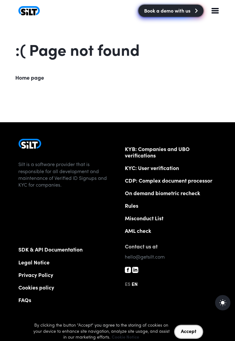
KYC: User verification (152, 169)
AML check (138, 231)
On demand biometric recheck (162, 194)
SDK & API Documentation (50, 250)
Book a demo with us (171, 11)
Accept (188, 331)
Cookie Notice (125, 337)
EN (135, 284)
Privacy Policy (35, 275)
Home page (29, 78)
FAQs (24, 301)
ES (127, 284)
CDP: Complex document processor (168, 181)
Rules (131, 206)
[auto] (222, 302)
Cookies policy (36, 288)
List (144, 219)
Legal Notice (34, 263)
